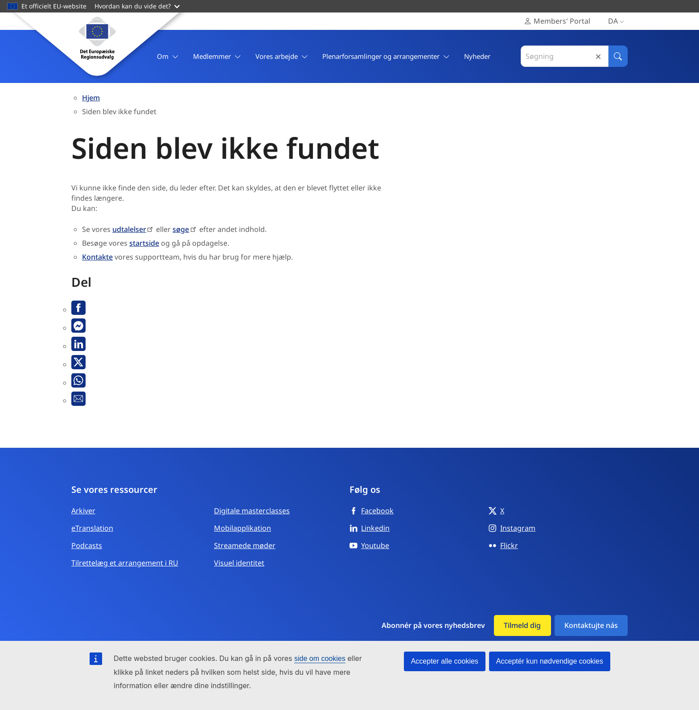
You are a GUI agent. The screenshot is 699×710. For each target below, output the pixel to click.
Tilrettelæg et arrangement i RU (124, 563)
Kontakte (97, 257)
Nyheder (477, 56)
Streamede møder (244, 545)
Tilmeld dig (522, 625)
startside (144, 243)
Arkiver (83, 511)
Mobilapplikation (242, 528)
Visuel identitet (239, 563)
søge (181, 229)
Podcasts (86, 545)
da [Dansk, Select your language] (618, 21)
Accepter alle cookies (444, 661)
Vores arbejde (281, 56)
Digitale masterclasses (252, 511)
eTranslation (92, 528)
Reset (598, 56)
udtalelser (129, 229)
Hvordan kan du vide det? (137, 6)
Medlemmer (217, 56)
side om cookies (319, 658)
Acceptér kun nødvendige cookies (549, 661)
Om (168, 56)
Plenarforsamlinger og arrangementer (386, 56)
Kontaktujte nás (591, 625)
